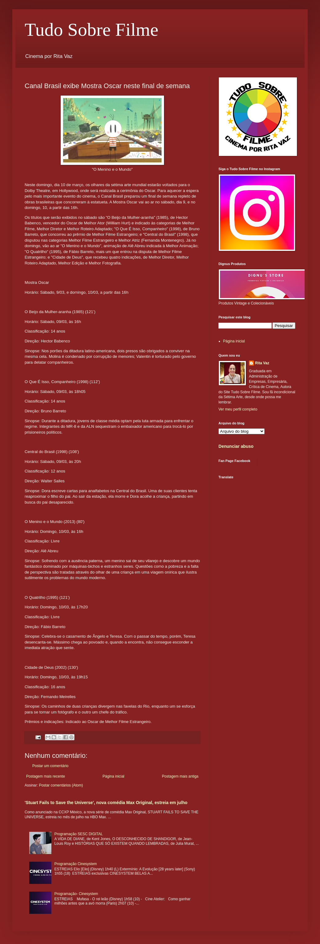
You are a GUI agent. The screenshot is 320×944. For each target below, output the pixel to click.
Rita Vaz (262, 363)
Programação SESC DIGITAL (78, 834)
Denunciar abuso (236, 446)
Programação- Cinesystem (76, 894)
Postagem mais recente (45, 776)
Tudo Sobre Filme (91, 29)
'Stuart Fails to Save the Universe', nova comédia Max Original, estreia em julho (106, 802)
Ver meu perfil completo (237, 409)
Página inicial (113, 776)
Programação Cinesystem (75, 864)
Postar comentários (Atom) (61, 785)
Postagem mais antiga (180, 776)
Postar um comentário (50, 766)
